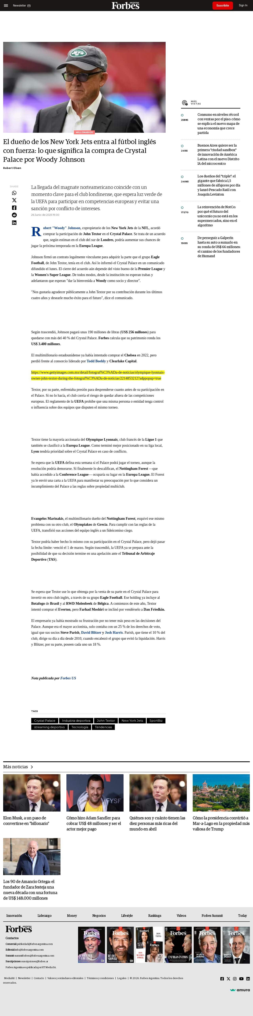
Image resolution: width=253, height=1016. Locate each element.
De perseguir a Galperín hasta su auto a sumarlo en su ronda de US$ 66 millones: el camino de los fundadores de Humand (218, 247)
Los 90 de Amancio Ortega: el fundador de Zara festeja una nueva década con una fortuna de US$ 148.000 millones (30, 890)
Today (242, 915)
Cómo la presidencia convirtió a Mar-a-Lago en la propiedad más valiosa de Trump (221, 823)
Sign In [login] (243, 5)
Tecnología (80, 727)
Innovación (14, 915)
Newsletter (24, 978)
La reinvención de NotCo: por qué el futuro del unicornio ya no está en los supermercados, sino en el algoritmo (217, 216)
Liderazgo (44, 915)
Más (215, 102)
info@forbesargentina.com (29, 950)
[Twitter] (228, 979)
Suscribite (222, 5)
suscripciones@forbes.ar (34, 961)
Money (72, 915)
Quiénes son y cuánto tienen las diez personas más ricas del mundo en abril (157, 823)
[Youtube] (241, 979)
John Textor (106, 720)
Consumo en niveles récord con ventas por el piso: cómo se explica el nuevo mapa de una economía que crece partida (218, 124)
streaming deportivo (49, 727)
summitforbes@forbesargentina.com (34, 956)
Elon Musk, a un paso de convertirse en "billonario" (26, 821)
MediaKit (9, 978)
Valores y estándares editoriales (65, 978)
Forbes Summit (212, 915)
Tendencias (103, 727)
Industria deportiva (76, 720)
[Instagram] (235, 979)
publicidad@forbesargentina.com (35, 944)
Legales (121, 978)
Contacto (39, 978)
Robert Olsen (12, 168)
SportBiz (156, 720)
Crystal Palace (44, 720)
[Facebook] (222, 979)
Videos (181, 915)
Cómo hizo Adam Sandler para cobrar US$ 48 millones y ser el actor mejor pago (93, 823)
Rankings (154, 915)
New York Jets (132, 720)
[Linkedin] (248, 979)
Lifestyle (127, 915)
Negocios (99, 915)
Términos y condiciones (100, 978)
